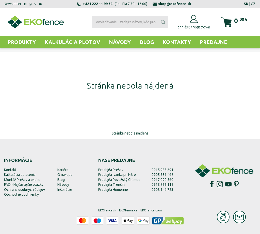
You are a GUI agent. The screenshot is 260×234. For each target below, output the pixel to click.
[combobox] (130, 22)
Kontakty (177, 42)
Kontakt (10, 170)
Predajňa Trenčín (111, 184)
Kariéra (62, 170)
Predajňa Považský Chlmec (119, 180)
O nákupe (65, 175)
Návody (120, 42)
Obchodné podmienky (21, 194)
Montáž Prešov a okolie (22, 180)
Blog (147, 42)
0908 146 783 (162, 190)
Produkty (22, 42)
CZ (253, 4)
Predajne (213, 42)
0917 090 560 (162, 180)
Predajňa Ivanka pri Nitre (117, 175)
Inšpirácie (64, 190)
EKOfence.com (151, 210)
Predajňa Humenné (113, 190)
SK (246, 4)
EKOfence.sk (107, 210)
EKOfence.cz (128, 210)
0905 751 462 (162, 175)
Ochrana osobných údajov (24, 190)
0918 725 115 (162, 184)
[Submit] (162, 22)
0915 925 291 (162, 170)
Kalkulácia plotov (72, 42)
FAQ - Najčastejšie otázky (23, 184)
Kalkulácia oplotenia (20, 175)
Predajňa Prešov (110, 170)
